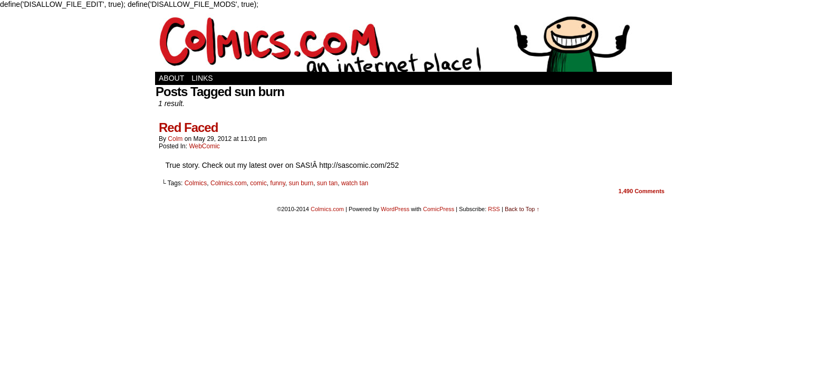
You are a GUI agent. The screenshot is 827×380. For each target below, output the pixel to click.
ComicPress (438, 209)
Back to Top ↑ (522, 209)
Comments (642, 191)
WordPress (395, 209)
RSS (494, 209)
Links (202, 78)
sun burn (301, 183)
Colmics (196, 183)
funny (277, 183)
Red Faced (188, 127)
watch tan (354, 183)
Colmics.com (228, 183)
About (171, 78)
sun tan (327, 183)
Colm (175, 138)
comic (258, 183)
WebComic (204, 146)
